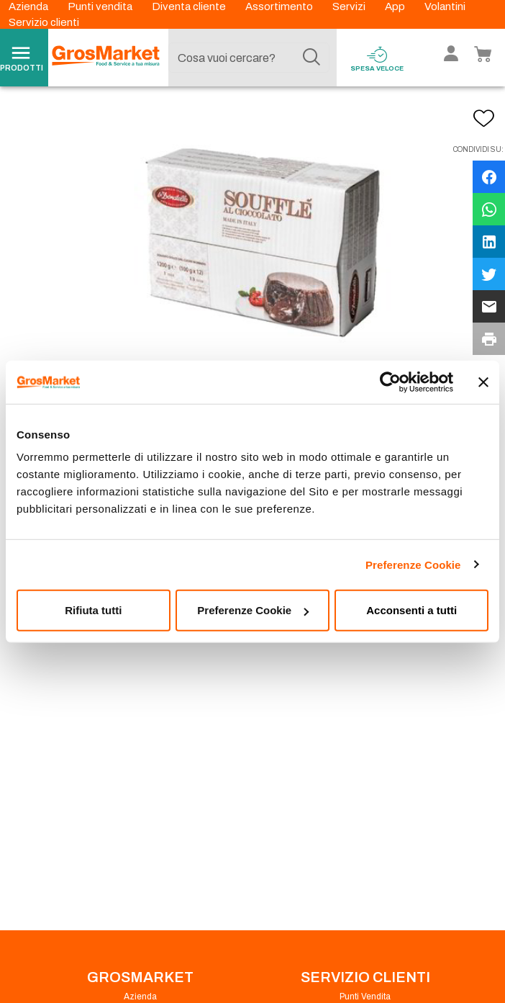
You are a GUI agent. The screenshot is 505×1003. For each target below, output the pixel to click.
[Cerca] (311, 57)
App (396, 6)
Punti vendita (101, 6)
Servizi (350, 6)
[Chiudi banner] (483, 382)
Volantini (444, 6)
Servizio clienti (44, 22)
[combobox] (249, 57)
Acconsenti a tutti (411, 610)
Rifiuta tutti (93, 610)
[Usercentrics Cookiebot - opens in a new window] (390, 381)
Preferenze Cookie (413, 564)
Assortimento (280, 6)
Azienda (29, 6)
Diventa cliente (190, 6)
